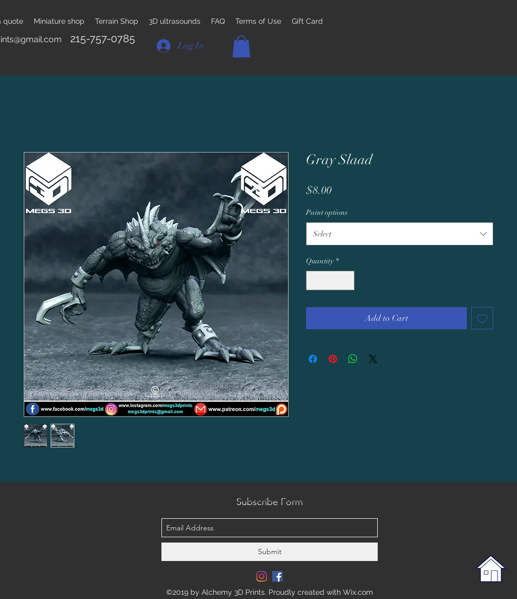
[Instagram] (261, 576)
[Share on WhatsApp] (353, 359)
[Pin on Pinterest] (333, 359)
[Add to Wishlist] (482, 318)
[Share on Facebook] (313, 359)
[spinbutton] (330, 280)
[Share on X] (373, 359)
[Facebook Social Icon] (277, 576)
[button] (241, 46)
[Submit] (269, 552)
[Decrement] (314, 280)
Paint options (327, 212)
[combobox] (399, 233)
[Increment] (346, 280)
